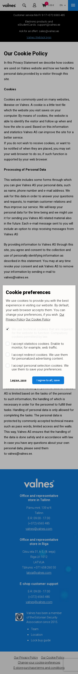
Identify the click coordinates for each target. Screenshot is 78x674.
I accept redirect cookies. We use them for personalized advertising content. (40, 356)
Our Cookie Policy (38, 319)
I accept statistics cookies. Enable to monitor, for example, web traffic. (38, 345)
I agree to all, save (48, 380)
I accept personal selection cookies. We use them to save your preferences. (40, 367)
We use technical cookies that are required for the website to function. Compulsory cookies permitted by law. (42, 333)
